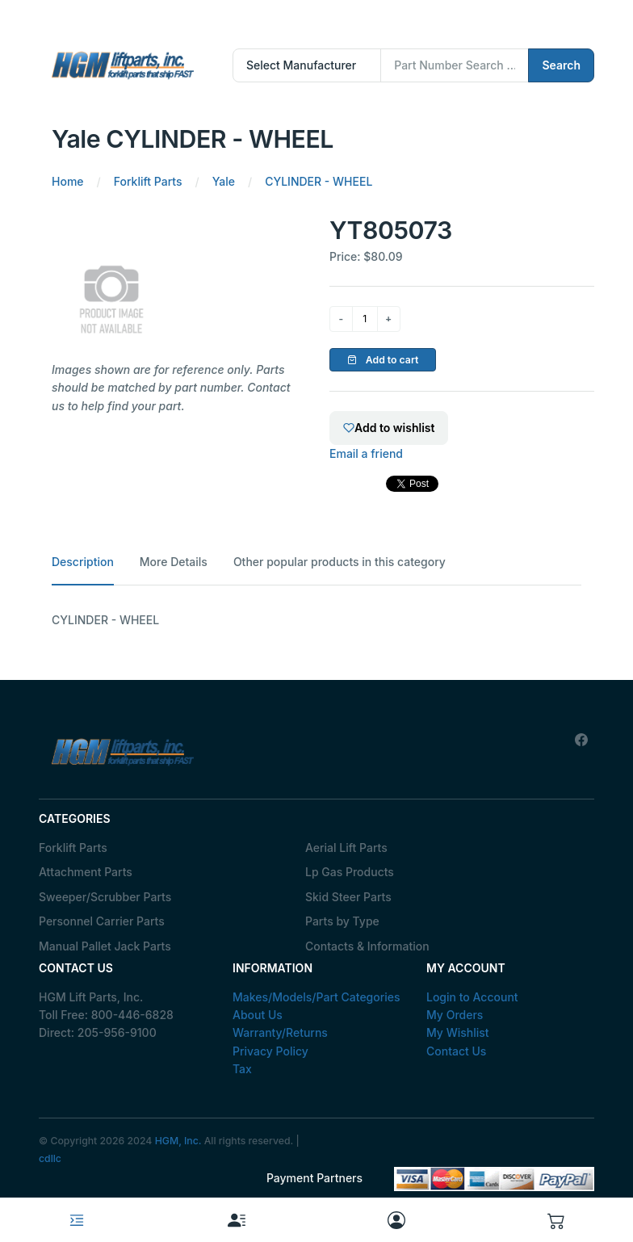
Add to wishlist (388, 427)
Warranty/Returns (280, 1032)
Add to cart (383, 360)
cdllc (50, 1158)
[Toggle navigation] (77, 1220)
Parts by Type (342, 921)
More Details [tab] (174, 562)
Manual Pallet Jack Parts (105, 946)
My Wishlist (457, 1032)
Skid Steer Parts (348, 897)
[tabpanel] (316, 620)
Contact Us (456, 1051)
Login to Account (472, 997)
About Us (258, 1015)
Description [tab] (83, 562)
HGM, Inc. (178, 1141)
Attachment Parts (85, 872)
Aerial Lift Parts (346, 847)
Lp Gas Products (349, 872)
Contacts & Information (367, 946)
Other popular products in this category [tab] (339, 562)
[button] (556, 1220)
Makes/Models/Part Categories (316, 997)
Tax (242, 1069)
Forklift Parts (73, 847)
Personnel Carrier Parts (102, 921)
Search (561, 65)
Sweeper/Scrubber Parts (105, 897)
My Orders (454, 1015)
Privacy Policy (270, 1051)
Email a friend (366, 453)
